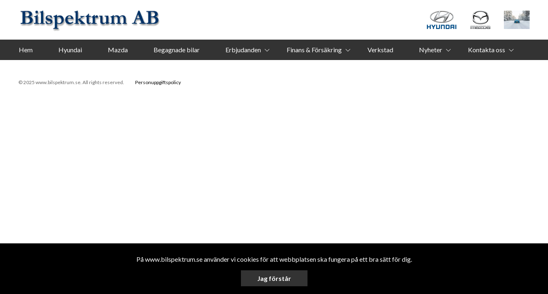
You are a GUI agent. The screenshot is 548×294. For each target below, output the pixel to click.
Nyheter (430, 49)
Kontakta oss (486, 49)
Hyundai (70, 49)
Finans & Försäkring (314, 49)
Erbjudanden (243, 49)
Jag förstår (274, 278)
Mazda (118, 49)
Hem (26, 49)
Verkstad (380, 49)
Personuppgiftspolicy (158, 82)
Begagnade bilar (177, 49)
